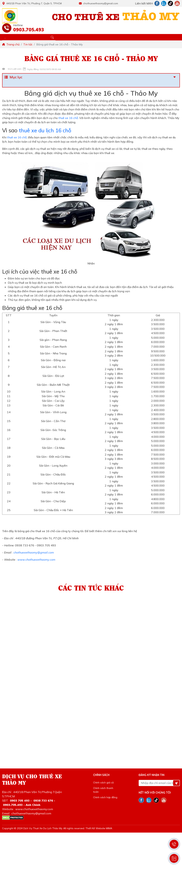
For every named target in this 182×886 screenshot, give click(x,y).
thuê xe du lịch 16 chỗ (45, 130)
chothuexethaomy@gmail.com (98, 3)
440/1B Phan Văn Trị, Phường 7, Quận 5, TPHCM (32, 3)
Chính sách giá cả (103, 782)
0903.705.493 (27, 29)
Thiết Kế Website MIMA (98, 828)
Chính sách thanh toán (103, 789)
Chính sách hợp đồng (105, 797)
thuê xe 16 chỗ (68, 118)
